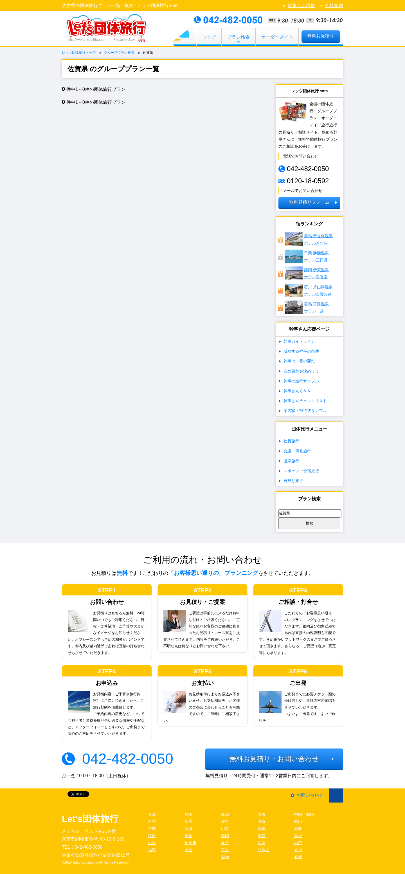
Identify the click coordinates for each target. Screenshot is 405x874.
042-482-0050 (127, 758)
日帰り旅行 (293, 480)
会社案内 (334, 5)
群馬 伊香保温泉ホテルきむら (309, 239)
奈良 (262, 835)
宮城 (152, 828)
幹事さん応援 (301, 5)
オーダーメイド (277, 37)
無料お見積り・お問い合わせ (274, 759)
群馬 (188, 814)
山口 (298, 843)
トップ (209, 37)
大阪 (262, 814)
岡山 (298, 821)
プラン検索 (238, 37)
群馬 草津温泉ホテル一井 (307, 307)
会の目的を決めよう (301, 371)
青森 (152, 814)
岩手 (152, 821)
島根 (298, 835)
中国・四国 (304, 814)
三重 (225, 850)
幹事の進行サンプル (301, 381)
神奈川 (190, 843)
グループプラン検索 (119, 53)
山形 (152, 843)
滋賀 (262, 821)
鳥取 (298, 828)
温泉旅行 (291, 461)
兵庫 (262, 843)
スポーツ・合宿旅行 (301, 471)
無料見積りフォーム (309, 202)
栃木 (188, 821)
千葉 (188, 835)
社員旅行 (291, 441)
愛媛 (298, 857)
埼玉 (188, 850)
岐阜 (225, 843)
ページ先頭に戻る (336, 795)
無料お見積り (320, 35)
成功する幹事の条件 (301, 351)
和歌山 (263, 850)
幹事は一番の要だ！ (301, 361)
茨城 (188, 828)
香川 (298, 850)
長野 (225, 821)
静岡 (225, 835)
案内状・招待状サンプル (305, 410)
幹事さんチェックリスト (305, 400)
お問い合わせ (309, 795)
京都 (262, 828)
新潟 (225, 814)
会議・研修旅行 (297, 451)
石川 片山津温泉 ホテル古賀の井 (309, 290)
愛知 (225, 857)
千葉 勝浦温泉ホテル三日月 (307, 256)
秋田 (152, 835)
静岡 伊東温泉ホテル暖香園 (307, 273)
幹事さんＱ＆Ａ (297, 391)
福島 (152, 850)
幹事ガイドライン (299, 341)
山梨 (225, 828)
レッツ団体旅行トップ (79, 53)
